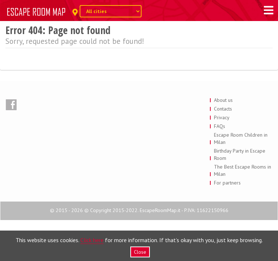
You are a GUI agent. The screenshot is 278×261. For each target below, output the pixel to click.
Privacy (221, 117)
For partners (227, 182)
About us (223, 100)
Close (140, 252)
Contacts (223, 108)
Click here (92, 240)
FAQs (219, 126)
